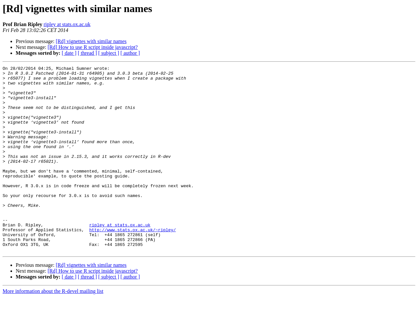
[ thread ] (87, 53)
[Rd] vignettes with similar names (91, 41)
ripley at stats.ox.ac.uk (66, 24)
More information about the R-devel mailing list (53, 328)
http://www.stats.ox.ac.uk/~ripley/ (132, 263)
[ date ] (69, 53)
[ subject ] (108, 53)
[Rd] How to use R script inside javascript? (93, 47)
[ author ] (130, 53)
